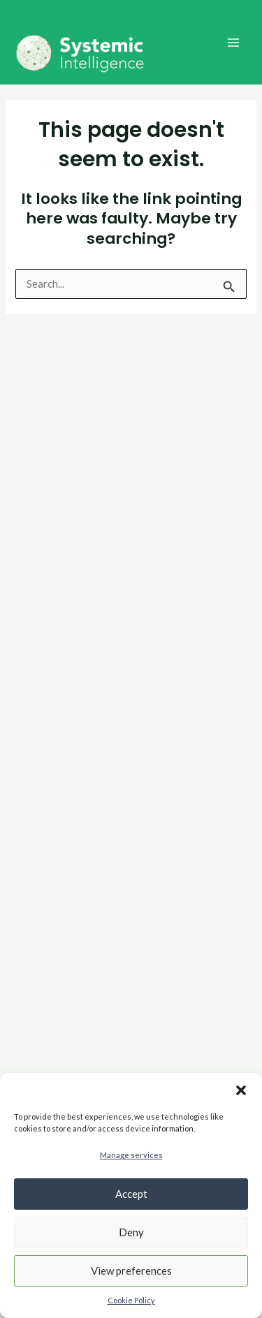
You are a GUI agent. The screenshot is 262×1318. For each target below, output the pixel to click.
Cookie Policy (131, 1300)
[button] (241, 1090)
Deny (131, 1232)
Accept (131, 1193)
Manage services (131, 1154)
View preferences (131, 1270)
